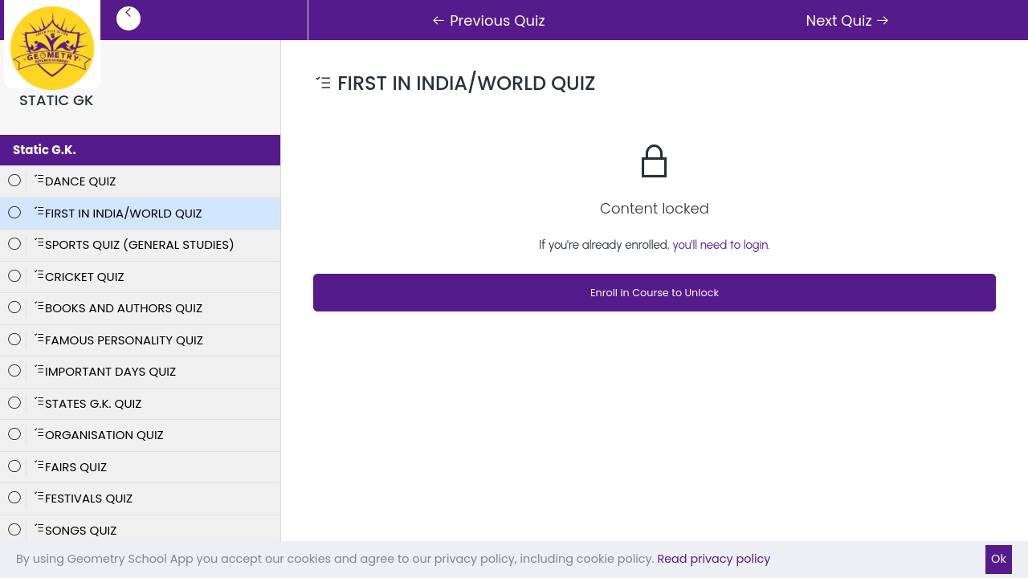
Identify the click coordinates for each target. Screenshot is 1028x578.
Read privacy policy (713, 559)
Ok (998, 559)
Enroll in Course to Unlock (654, 292)
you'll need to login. (721, 245)
